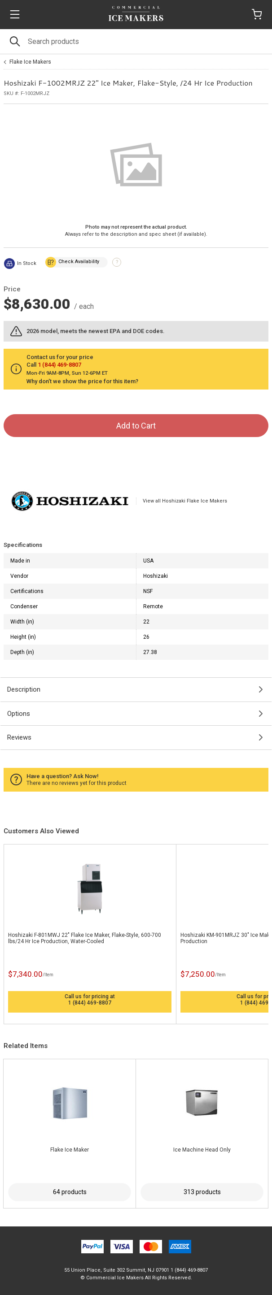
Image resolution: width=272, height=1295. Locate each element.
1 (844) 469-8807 (89, 1003)
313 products (202, 1191)
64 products (70, 1191)
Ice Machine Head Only (202, 1150)
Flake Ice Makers (30, 62)
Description (23, 689)
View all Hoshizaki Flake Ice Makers (185, 501)
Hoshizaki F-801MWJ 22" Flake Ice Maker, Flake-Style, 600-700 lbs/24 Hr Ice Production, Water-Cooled (84, 938)
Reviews (19, 737)
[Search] (136, 41)
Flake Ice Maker (69, 1150)
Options (18, 714)
